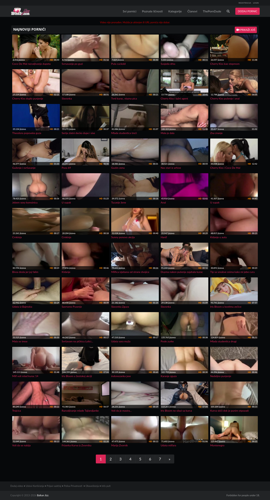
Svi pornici (129, 11)
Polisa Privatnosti (73, 485)
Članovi (192, 11)
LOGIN (256, 3)
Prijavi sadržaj (54, 485)
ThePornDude (212, 11)
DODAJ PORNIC (247, 11)
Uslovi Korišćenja (35, 485)
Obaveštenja (92, 485)
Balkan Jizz (42, 495)
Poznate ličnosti (152, 11)
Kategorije (175, 11)
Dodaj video (16, 485)
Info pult (106, 485)
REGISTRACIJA (244, 3)
